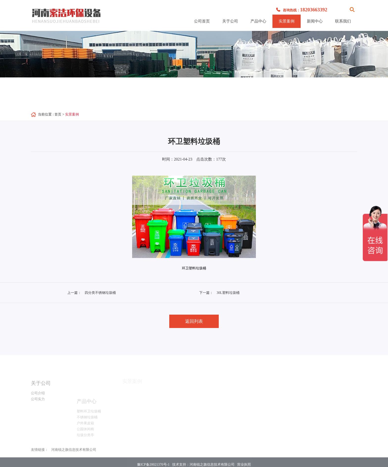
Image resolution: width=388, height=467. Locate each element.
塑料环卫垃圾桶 (89, 417)
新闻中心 (315, 21)
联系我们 (343, 21)
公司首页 (202, 21)
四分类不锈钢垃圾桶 (100, 293)
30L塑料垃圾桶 (228, 293)
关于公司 (230, 21)
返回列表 (194, 321)
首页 (57, 114)
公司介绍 (38, 396)
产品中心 (258, 21)
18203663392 (313, 9)
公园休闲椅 (85, 434)
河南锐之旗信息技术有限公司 (73, 451)
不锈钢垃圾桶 (87, 422)
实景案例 (286, 21)
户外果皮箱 (85, 428)
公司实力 (38, 402)
